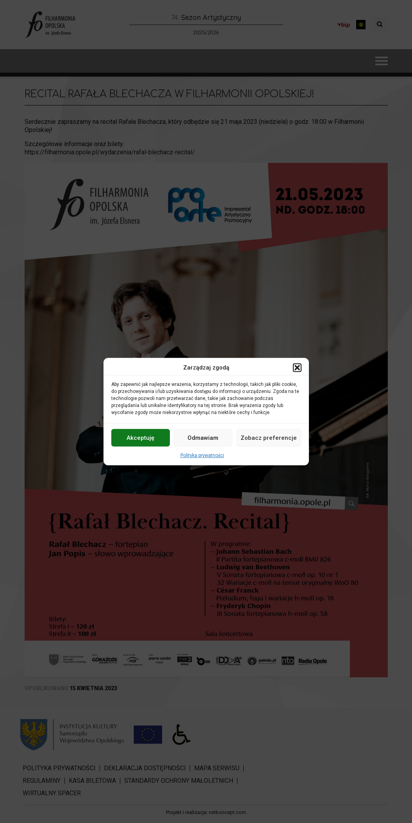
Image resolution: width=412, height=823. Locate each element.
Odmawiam (202, 437)
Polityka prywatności (202, 455)
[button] (297, 367)
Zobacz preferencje (269, 437)
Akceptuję (140, 437)
